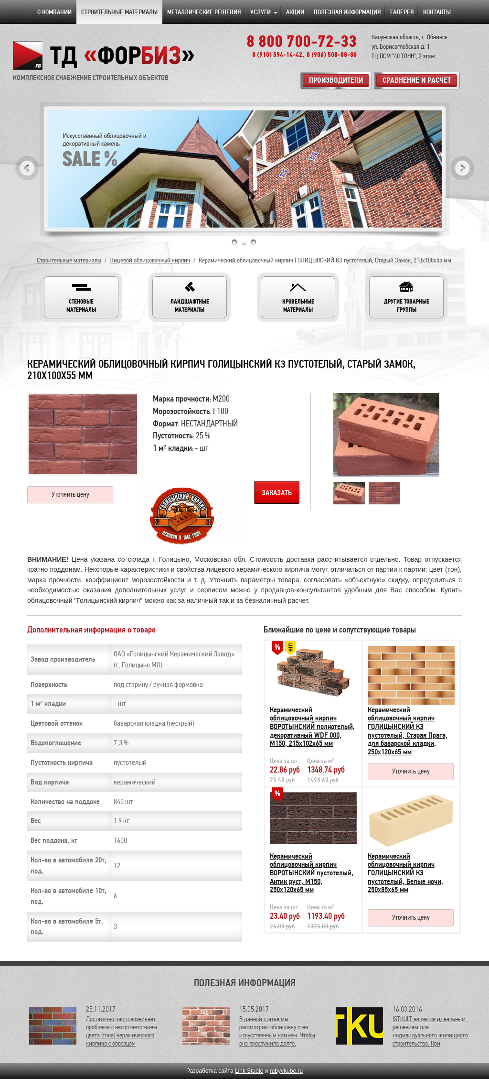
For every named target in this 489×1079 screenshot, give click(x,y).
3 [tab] (253, 242)
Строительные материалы (69, 260)
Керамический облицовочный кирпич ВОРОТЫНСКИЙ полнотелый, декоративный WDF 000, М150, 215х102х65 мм (312, 727)
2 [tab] (244, 242)
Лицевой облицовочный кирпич (150, 260)
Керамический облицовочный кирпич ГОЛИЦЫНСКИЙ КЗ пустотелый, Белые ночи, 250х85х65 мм (405, 873)
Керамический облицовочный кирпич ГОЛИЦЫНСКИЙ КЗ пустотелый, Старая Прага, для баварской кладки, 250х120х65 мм (407, 731)
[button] (81, 297)
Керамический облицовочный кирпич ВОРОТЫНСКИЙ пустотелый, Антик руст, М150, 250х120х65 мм (311, 873)
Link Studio (249, 1071)
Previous (27, 168)
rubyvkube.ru (286, 1071)
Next (462, 168)
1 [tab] (234, 242)
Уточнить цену (70, 494)
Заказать (277, 493)
